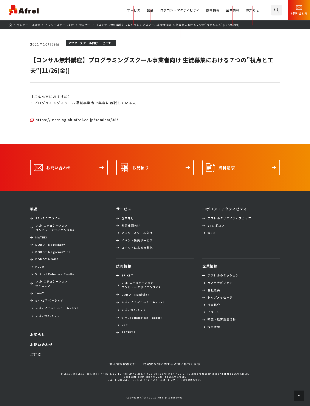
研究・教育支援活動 (222, 319)
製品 (150, 10)
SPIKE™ (127, 275)
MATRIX (41, 237)
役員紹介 (214, 305)
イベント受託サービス (137, 240)
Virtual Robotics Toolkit (55, 274)
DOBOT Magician (50, 245)
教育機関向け (130, 225)
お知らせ (252, 10)
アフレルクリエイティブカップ (229, 218)
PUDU (39, 267)
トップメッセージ (220, 297)
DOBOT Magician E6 (52, 252)
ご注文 (36, 354)
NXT (124, 325)
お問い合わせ (299, 9)
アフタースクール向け (137, 233)
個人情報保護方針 (122, 364)
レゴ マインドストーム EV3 (56, 308)
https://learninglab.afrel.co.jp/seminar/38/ (77, 119)
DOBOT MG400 (47, 259)
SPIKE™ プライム (48, 218)
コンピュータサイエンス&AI (55, 228)
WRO (211, 233)
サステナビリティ (220, 283)
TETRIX (128, 332)
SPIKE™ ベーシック (49, 300)
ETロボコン (216, 225)
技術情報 (213, 10)
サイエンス (51, 283)
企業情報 (232, 10)
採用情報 (214, 327)
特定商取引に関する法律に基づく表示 (171, 364)
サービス (123, 208)
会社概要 (214, 290)
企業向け (127, 218)
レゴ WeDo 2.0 (47, 316)
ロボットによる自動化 (137, 248)
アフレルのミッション (223, 275)
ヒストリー (215, 312)
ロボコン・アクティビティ (180, 10)
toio (40, 293)
